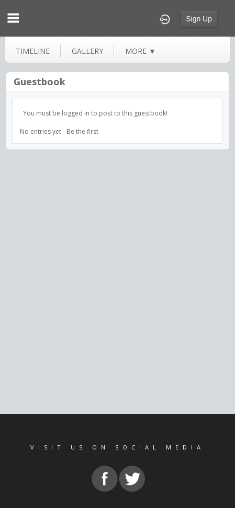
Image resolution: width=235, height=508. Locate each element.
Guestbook (39, 81)
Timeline (33, 51)
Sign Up (199, 19)
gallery (87, 51)
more (140, 51)
